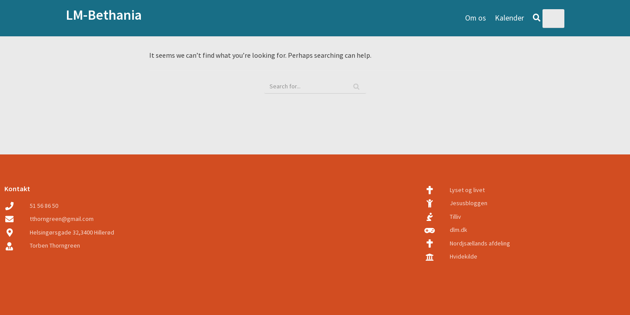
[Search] (356, 86)
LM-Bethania (104, 15)
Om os (475, 18)
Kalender (509, 18)
